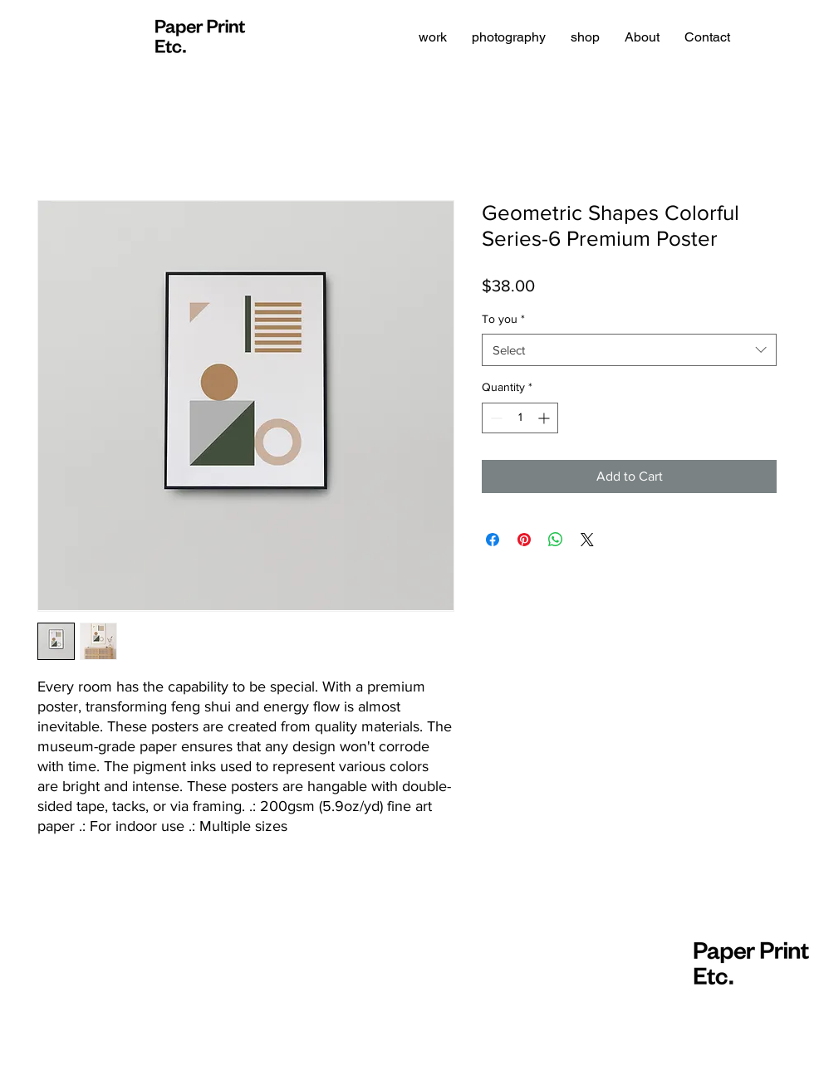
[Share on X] (587, 540)
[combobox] (629, 350)
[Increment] (545, 417)
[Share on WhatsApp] (556, 540)
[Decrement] (494, 417)
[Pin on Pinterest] (524, 540)
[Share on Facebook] (493, 540)
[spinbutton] (520, 417)
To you (503, 318)
